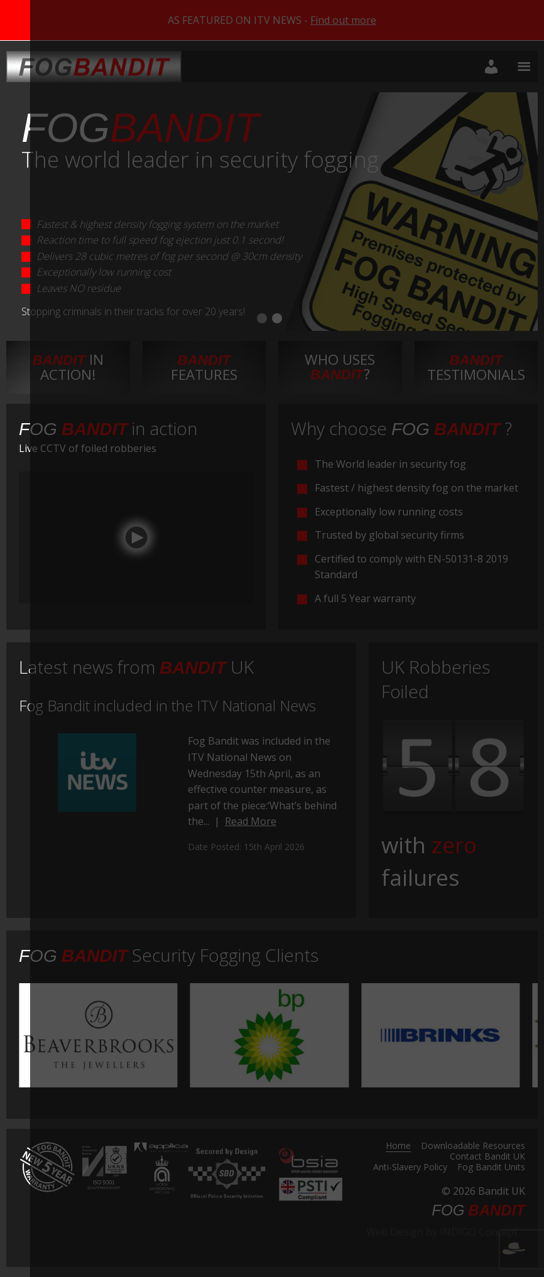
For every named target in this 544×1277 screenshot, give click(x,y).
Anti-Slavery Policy (410, 1168)
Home (398, 1146)
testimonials (476, 368)
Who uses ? (340, 366)
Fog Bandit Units (491, 1168)
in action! (68, 367)
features (204, 368)
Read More (250, 821)
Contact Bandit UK (487, 1157)
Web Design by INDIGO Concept (445, 1239)
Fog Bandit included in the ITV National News (167, 705)
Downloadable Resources (473, 1146)
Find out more (343, 20)
